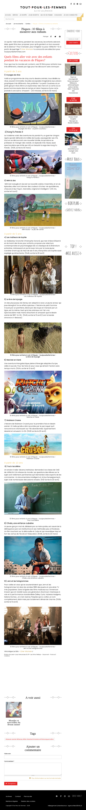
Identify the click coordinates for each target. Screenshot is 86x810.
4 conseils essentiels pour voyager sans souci (73, 143)
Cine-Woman (27, 49)
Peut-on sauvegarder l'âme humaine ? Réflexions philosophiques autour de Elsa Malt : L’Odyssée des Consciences (73, 83)
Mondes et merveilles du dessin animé (14, 722)
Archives (8, 795)
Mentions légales (11, 801)
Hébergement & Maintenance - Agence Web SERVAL (66, 805)
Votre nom (7, 753)
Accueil (8, 15)
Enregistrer (10, 782)
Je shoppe (23, 15)
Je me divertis (33, 15)
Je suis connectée (70, 15)
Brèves (15, 15)
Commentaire (9, 760)
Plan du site (26, 795)
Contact (17, 795)
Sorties (26, 23)
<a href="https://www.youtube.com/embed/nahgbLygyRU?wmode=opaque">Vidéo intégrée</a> (26, 674)
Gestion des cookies (26, 801)
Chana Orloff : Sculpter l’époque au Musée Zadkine (73, 115)
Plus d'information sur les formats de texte (46, 777)
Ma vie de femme (47, 15)
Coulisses (58, 15)
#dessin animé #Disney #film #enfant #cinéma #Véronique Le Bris (27, 738)
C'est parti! (73, 42)
